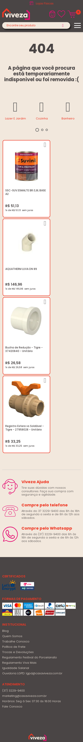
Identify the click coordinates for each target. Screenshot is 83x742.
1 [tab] (37, 130)
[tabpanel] (15, 110)
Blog (5, 454)
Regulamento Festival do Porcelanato (29, 481)
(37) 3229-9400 (13, 514)
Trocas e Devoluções (18, 476)
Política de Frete (13, 470)
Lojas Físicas (45, 3)
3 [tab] (47, 130)
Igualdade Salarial (15, 492)
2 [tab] (42, 130)
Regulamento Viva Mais (19, 486)
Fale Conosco (12, 530)
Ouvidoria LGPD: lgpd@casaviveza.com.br (32, 497)
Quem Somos (12, 460)
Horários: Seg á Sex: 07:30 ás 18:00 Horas (31, 525)
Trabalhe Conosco (15, 465)
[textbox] (36, 25)
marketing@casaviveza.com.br (24, 519)
